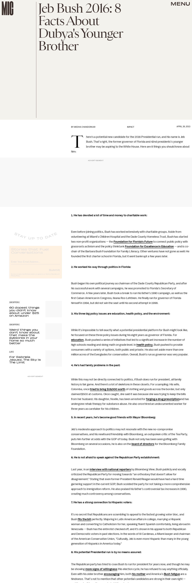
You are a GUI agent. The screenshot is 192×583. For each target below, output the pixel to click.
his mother (139, 574)
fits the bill (84, 519)
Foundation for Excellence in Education (149, 246)
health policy (144, 344)
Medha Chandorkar (84, 127)
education (77, 339)
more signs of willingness (101, 569)
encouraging (111, 574)
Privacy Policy (15, 278)
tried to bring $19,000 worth (107, 389)
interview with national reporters (110, 469)
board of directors (143, 443)
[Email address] (35, 264)
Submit (54, 272)
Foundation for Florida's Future (133, 241)
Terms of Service (51, 276)
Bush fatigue (172, 574)
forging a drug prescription (163, 399)
